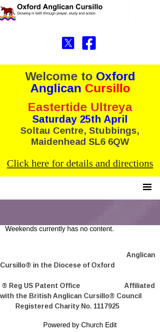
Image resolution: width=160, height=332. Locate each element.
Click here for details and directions (80, 163)
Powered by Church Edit (80, 325)
